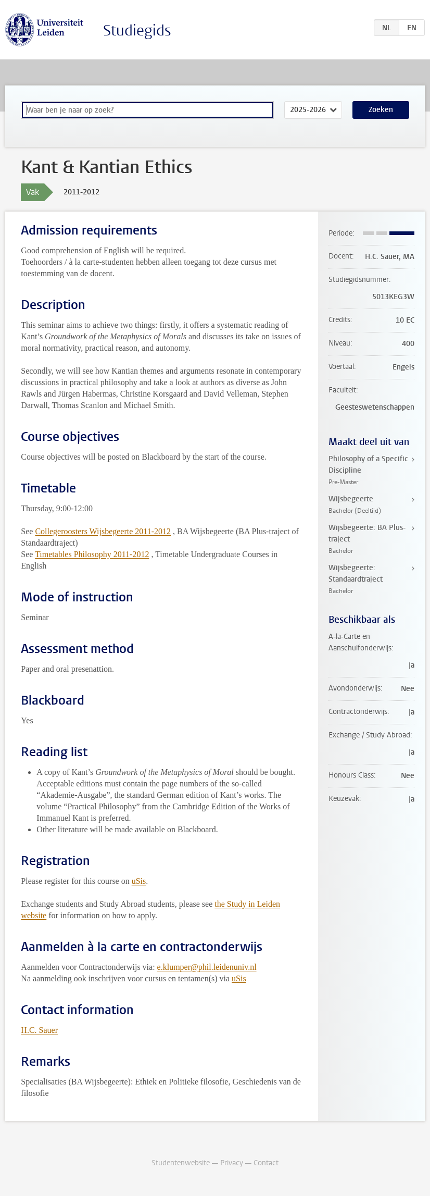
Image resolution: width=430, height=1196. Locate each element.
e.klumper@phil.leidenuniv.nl (207, 967)
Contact (266, 1163)
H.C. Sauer (39, 1030)
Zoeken (381, 110)
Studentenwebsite (180, 1163)
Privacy (231, 1163)
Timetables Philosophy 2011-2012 (92, 554)
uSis (139, 881)
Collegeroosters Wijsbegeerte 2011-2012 (103, 531)
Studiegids (137, 30)
